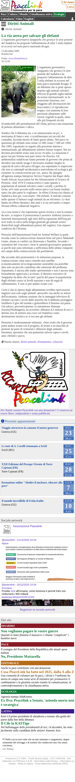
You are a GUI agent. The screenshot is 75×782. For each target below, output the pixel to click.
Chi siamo (68, 2)
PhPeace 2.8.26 (24, 761)
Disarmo (8, 625)
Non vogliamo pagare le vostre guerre (29, 631)
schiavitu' (58, 341)
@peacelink (8, 540)
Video (19, 18)
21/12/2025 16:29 (26, 540)
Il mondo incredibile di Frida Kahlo (23, 500)
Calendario (7, 18)
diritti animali (28, 341)
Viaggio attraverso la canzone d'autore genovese (30, 427)
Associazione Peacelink (27, 526)
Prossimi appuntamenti (20, 421)
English (28, 18)
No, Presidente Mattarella (20, 656)
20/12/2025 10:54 (26, 584)
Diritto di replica (25, 763)
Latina (6, 711)
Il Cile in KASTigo (15, 723)
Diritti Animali (21, 23)
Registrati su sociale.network (37, 609)
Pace (3, 14)
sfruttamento (44, 341)
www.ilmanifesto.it (17, 58)
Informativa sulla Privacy (46, 761)
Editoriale (10, 663)
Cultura (12, 14)
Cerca (70, 6)
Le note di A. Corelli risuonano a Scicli (24, 446)
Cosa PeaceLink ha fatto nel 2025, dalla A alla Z (37, 672)
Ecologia (59, 14)
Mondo (23, 14)
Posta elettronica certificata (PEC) (51, 763)
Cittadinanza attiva (41, 14)
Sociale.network (11, 520)
